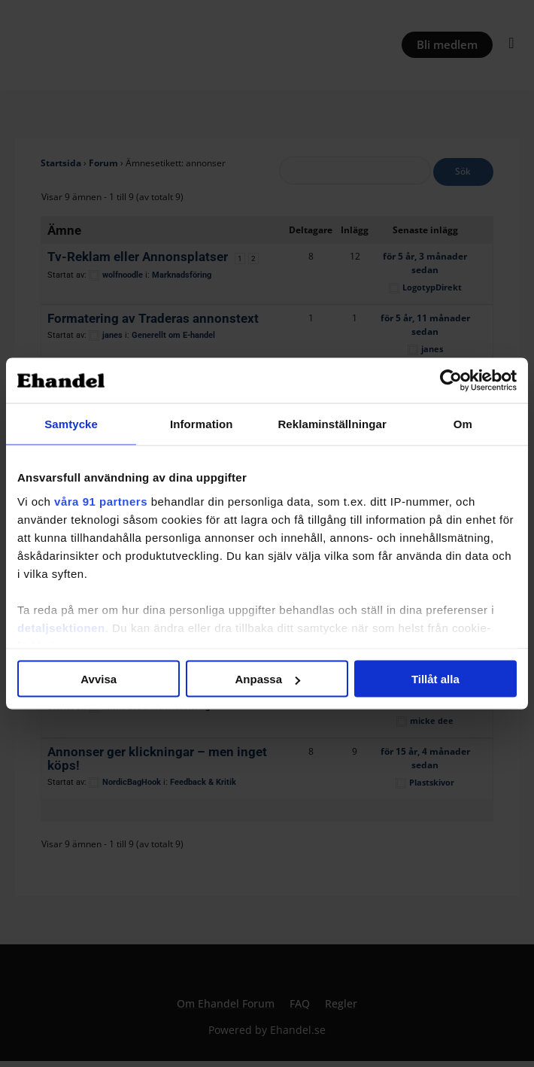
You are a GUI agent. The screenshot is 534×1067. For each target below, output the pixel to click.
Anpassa (267, 679)
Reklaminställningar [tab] (332, 424)
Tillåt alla (435, 679)
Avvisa (98, 679)
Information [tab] (201, 424)
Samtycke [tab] (71, 424)
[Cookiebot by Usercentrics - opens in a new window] (451, 380)
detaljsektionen (61, 627)
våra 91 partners (100, 500)
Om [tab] (463, 424)
